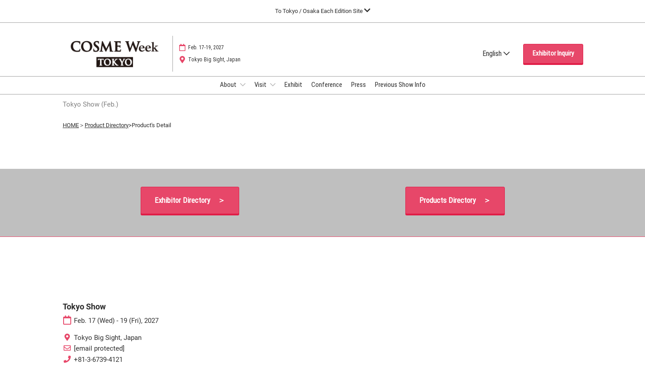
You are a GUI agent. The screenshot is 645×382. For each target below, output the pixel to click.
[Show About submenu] (242, 85)
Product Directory (107, 125)
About (229, 85)
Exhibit (293, 85)
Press (358, 85)
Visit (261, 85)
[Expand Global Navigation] (322, 11)
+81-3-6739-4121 (98, 360)
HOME (71, 125)
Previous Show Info (400, 85)
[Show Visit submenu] (272, 85)
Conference (326, 85)
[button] (553, 54)
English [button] (496, 53)
